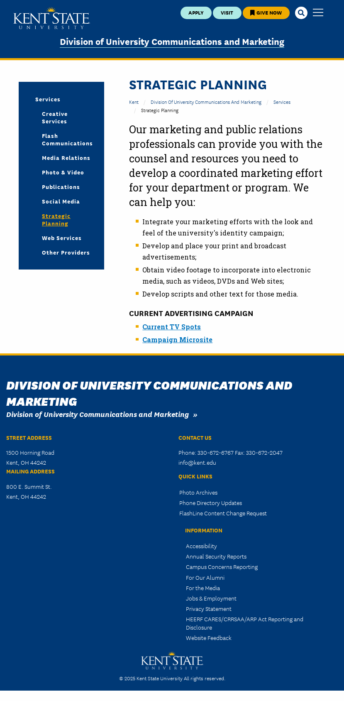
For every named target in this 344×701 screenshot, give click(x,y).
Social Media (61, 201)
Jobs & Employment (211, 598)
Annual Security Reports (216, 556)
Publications (61, 186)
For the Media (203, 587)
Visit (227, 12)
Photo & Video (63, 172)
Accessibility (201, 545)
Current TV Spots (171, 326)
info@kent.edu (197, 462)
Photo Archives (198, 492)
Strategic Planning (56, 219)
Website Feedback (209, 637)
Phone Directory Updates (210, 502)
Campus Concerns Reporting (222, 566)
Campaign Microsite (177, 339)
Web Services (62, 237)
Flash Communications (66, 139)
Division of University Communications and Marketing (172, 40)
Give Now (266, 12)
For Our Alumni (205, 577)
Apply (196, 12)
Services (281, 101)
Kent (134, 101)
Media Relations (66, 157)
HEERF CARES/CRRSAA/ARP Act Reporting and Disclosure (244, 622)
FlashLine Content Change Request (223, 512)
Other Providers (66, 252)
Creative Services (55, 117)
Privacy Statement (209, 608)
